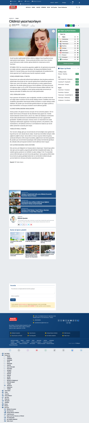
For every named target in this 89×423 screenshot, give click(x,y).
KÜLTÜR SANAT (9, 382)
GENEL (33, 7)
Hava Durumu (31, 333)
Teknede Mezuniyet (13, 345)
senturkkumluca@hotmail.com (41, 322)
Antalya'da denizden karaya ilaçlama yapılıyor (47, 255)
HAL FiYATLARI (9, 367)
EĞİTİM (7, 373)
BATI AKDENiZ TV (32, 306)
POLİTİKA (8, 368)
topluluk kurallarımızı (22, 304)
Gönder (13, 299)
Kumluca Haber (25, 342)
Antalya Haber (14, 4)
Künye (5, 404)
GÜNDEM (43, 7)
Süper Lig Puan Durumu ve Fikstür (14, 416)
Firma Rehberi (7, 395)
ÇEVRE (7, 377)
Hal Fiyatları (54, 7)
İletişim (5, 405)
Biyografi (5, 400)
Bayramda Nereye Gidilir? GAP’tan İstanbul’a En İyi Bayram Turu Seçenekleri (31, 255)
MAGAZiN (38, 340)
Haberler (11, 18)
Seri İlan (5, 397)
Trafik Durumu (66, 333)
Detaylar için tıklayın (68, 63)
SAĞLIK (44, 340)
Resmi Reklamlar (62, 7)
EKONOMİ (51, 340)
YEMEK (7, 389)
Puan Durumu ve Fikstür (16, 335)
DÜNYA (17, 342)
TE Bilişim (77, 343)
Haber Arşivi (66, 335)
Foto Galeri (13, 1)
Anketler (5, 402)
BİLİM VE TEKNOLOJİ (11, 380)
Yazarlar (27, 1)
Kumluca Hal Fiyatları (35, 342)
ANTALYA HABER (13, 340)
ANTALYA (28, 7)
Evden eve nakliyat (22, 343)
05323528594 (38, 320)
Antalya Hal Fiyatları (25, 4)
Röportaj (5, 399)
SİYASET (7, 370)
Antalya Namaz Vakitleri (51, 333)
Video (21, 1)
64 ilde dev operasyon (30, 241)
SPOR (48, 7)
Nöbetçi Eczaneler (36, 1)
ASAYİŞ (38, 7)
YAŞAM (16, 18)
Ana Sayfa (6, 353)
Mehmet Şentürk (23, 218)
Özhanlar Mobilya (50, 343)
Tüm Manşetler (32, 335)
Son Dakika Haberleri (50, 335)
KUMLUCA (8, 387)
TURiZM (11, 342)
